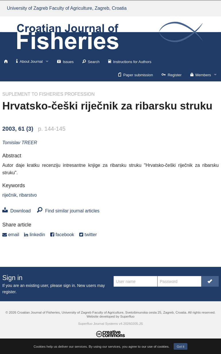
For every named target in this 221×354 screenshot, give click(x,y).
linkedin (34, 234)
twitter (88, 234)
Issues (65, 61)
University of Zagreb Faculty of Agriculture (67, 8)
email (10, 234)
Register (172, 74)
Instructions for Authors (129, 61)
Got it (180, 346)
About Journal (29, 61)
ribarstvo (28, 195)
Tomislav (19, 142)
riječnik (9, 195)
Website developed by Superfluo (111, 316)
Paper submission (135, 74)
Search (91, 61)
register (8, 292)
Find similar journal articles (68, 210)
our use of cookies (154, 346)
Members (200, 74)
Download (16, 210)
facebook (62, 234)
